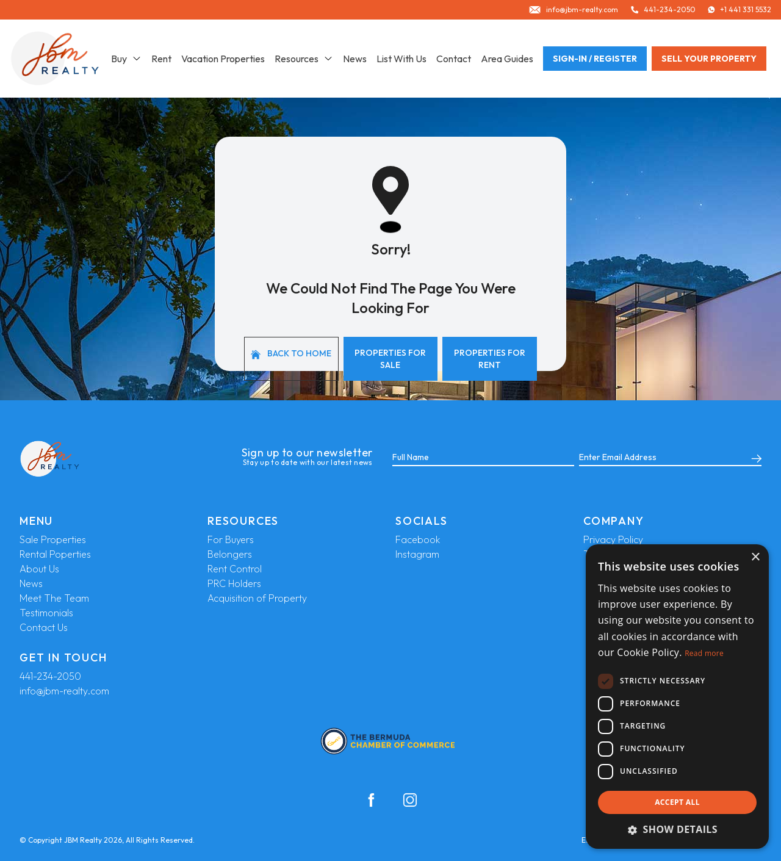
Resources (304, 58)
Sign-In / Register (595, 58)
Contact (453, 58)
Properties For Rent (489, 358)
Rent (161, 58)
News (355, 58)
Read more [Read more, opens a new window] (704, 653)
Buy (126, 58)
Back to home (291, 353)
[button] (677, 829)
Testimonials (46, 613)
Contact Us (44, 627)
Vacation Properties (223, 58)
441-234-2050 (50, 676)
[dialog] (677, 696)
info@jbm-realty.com (64, 691)
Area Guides (507, 58)
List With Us (401, 58)
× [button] (755, 557)
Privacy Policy (613, 539)
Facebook (417, 539)
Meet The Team (54, 598)
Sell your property (709, 58)
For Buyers (230, 539)
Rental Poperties (55, 554)
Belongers (229, 554)
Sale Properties (53, 539)
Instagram (417, 554)
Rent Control (234, 569)
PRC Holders (234, 583)
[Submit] (754, 457)
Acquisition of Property (257, 598)
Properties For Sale (390, 358)
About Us (39, 569)
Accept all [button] (677, 802)
